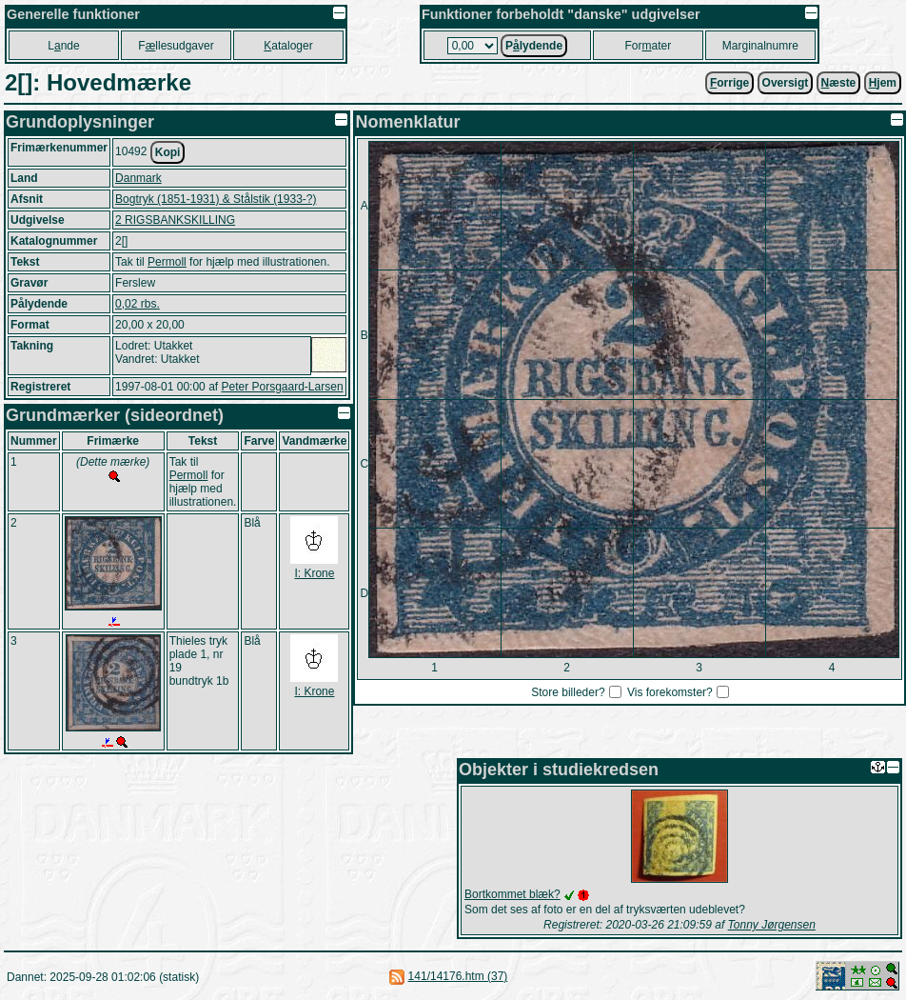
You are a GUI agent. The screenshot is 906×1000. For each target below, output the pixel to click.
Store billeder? (567, 692)
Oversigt (785, 83)
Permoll (167, 262)
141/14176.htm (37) (458, 976)
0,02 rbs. (137, 303)
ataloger (288, 45)
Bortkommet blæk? (512, 894)
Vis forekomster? (670, 692)
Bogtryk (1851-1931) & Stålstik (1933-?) (215, 199)
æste (839, 83)
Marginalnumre (760, 45)
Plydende (533, 45)
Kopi (168, 152)
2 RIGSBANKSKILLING (175, 220)
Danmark (138, 178)
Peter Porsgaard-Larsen (282, 386)
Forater (648, 45)
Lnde (63, 45)
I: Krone (314, 573)
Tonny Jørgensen (772, 924)
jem (882, 83)
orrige (729, 83)
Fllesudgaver (175, 45)
